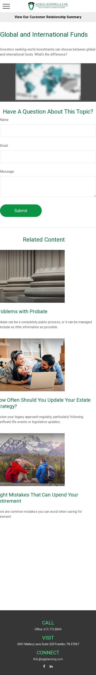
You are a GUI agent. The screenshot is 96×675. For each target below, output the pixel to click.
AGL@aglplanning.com (48, 659)
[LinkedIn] (51, 666)
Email (4, 146)
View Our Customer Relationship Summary (48, 17)
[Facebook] (44, 666)
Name (4, 120)
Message (7, 171)
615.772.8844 (53, 629)
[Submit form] (21, 210)
